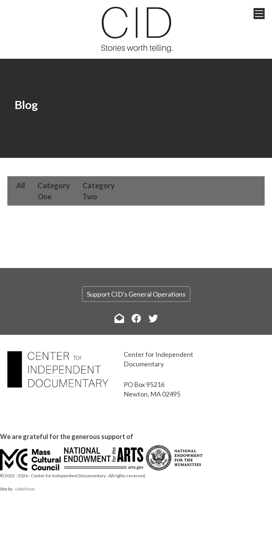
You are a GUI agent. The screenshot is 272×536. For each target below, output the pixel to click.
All (20, 185)
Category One (54, 191)
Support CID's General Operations (136, 294)
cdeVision (25, 489)
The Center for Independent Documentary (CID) (136, 29)
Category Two (98, 191)
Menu (259, 13)
